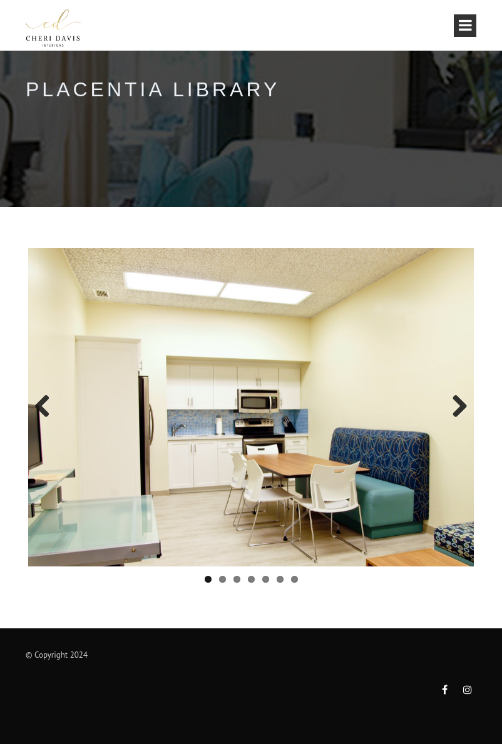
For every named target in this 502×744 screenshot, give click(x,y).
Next (455, 407)
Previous (46, 407)
